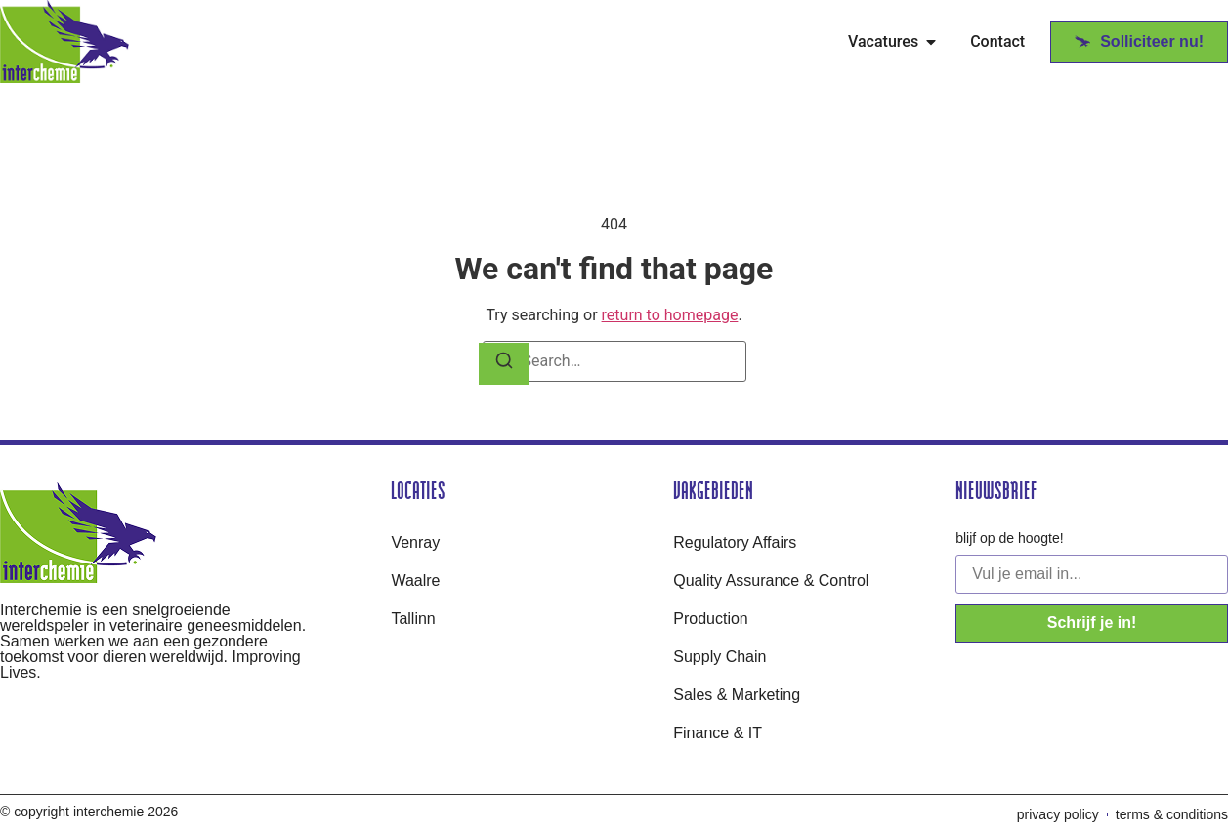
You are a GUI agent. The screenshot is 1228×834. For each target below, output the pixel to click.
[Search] (504, 364)
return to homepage (670, 315)
